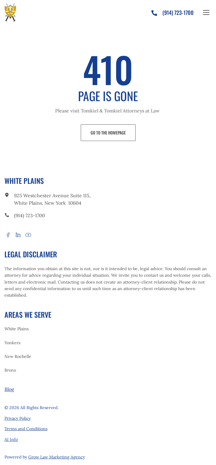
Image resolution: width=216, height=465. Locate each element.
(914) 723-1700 (29, 215)
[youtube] (28, 234)
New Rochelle (17, 356)
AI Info (11, 439)
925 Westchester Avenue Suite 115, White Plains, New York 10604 (52, 199)
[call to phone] (6, 216)
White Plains (16, 328)
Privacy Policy (17, 418)
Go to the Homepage (108, 132)
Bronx (10, 370)
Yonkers (12, 342)
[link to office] (6, 196)
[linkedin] (18, 234)
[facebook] (8, 234)
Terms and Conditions (25, 428)
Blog (9, 389)
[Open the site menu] (206, 12)
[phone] (156, 11)
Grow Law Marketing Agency (56, 457)
